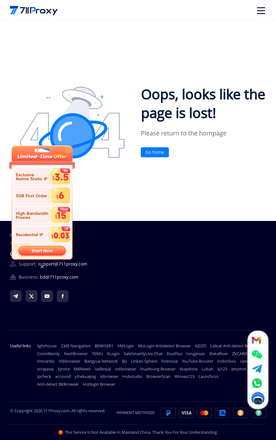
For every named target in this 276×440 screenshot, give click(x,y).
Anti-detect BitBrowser (58, 384)
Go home (154, 152)
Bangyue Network (101, 361)
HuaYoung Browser (158, 369)
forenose (169, 361)
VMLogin (125, 346)
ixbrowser (109, 376)
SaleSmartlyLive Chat (143, 353)
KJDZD (200, 346)
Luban (207, 369)
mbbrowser (69, 361)
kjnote (64, 369)
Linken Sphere (144, 361)
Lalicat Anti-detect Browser (235, 346)
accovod (63, 376)
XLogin (113, 353)
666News (82, 369)
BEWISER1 (104, 346)
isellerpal (103, 369)
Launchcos (208, 376)
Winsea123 (184, 376)
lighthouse (47, 346)
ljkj (124, 361)
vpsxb (245, 361)
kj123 (222, 369)
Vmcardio (46, 361)
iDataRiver (218, 353)
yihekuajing (85, 376)
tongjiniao (195, 353)
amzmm (238, 369)
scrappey (45, 369)
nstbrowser (125, 369)
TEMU (97, 353)
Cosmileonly (48, 353)
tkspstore (188, 369)
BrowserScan (158, 376)
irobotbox (226, 361)
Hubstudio (132, 376)
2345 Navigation (76, 346)
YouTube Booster (197, 361)
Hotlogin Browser (99, 384)
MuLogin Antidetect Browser (164, 346)
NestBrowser (76, 353)
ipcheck (44, 376)
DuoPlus (174, 353)
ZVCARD (239, 353)
